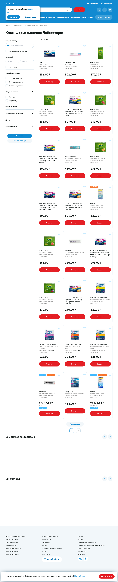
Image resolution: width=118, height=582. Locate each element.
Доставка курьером (16, 86)
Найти (79, 10)
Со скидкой (13, 67)
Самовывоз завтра (15, 78)
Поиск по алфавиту (61, 10)
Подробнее (79, 576)
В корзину (49, 82)
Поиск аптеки (108, 3)
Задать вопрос (94, 3)
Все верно (13, 17)
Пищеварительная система (82, 17)
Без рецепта (13, 97)
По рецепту (13, 101)
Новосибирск (13, 4)
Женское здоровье (47, 17)
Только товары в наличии (18, 51)
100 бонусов (104, 17)
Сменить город (30, 17)
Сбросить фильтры (20, 141)
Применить (20, 136)
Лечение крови (63, 17)
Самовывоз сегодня (16, 82)
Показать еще (75, 424)
